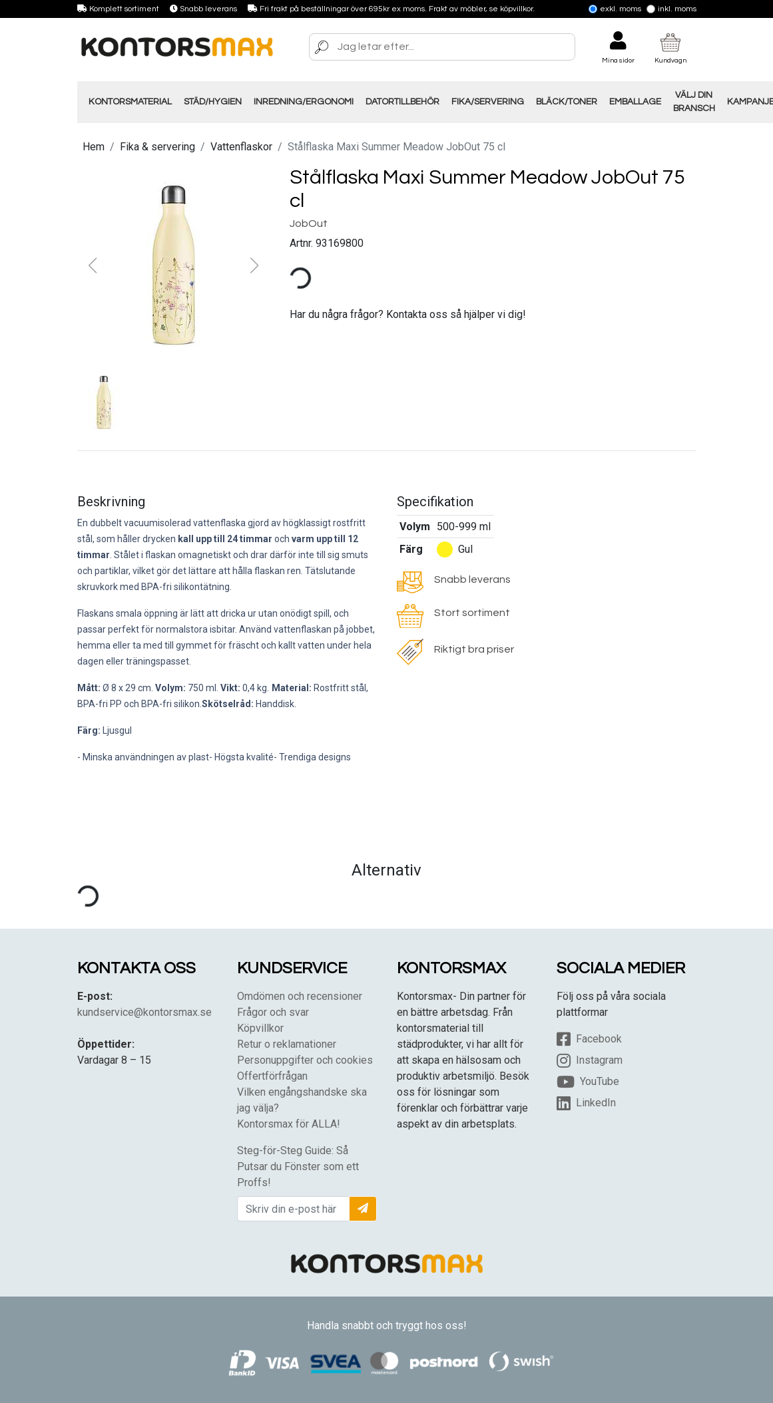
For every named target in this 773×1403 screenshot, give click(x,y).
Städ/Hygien (213, 101)
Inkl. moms (671, 9)
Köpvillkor (260, 1028)
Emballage (635, 101)
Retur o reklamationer (286, 1044)
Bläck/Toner (566, 101)
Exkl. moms (615, 9)
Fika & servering (157, 146)
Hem (94, 146)
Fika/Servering (487, 101)
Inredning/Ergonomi (304, 101)
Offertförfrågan (272, 1076)
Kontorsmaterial (130, 101)
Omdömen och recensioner (299, 996)
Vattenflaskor (241, 146)
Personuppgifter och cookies (305, 1060)
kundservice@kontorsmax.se (144, 1012)
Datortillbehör (402, 101)
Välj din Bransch (694, 101)
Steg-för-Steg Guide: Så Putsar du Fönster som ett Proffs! (298, 1166)
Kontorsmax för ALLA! (288, 1124)
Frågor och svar (273, 1012)
